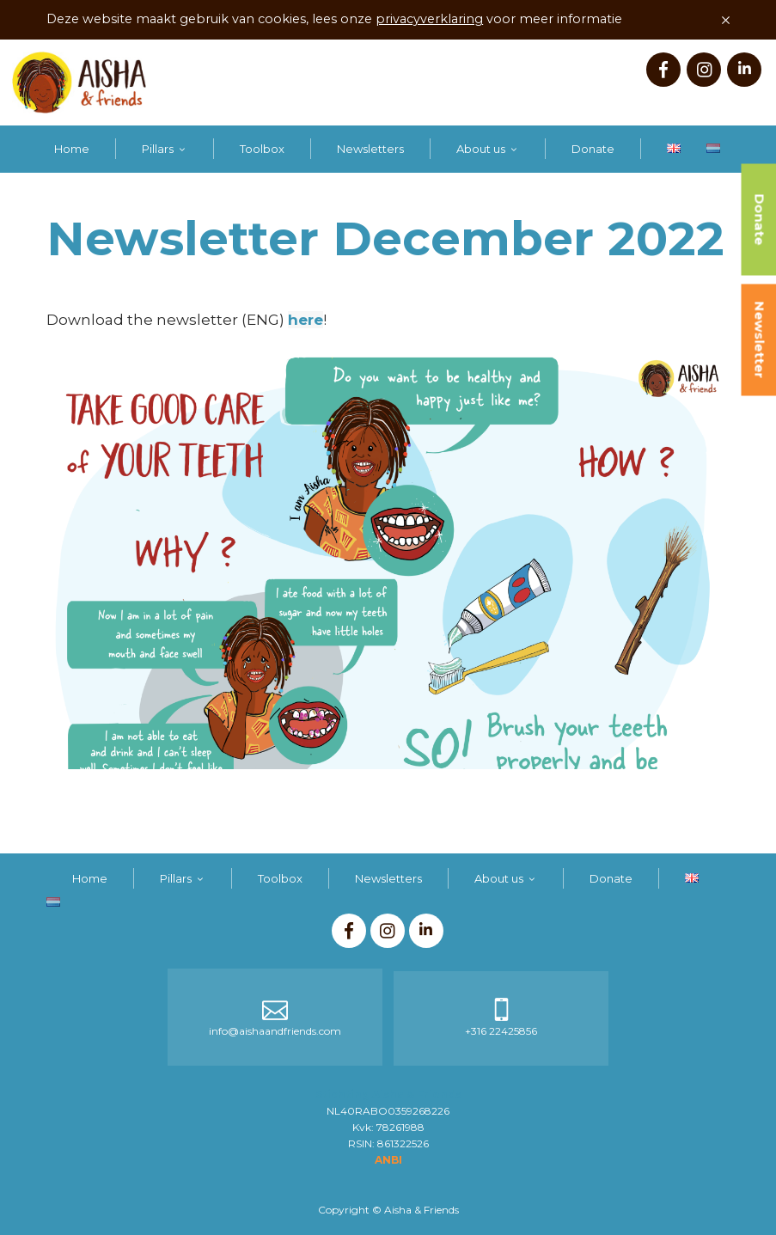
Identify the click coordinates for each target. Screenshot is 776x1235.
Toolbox (262, 149)
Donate (592, 149)
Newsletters (370, 149)
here (305, 319)
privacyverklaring (429, 19)
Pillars (158, 149)
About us (480, 149)
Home (71, 149)
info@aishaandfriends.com (275, 1030)
